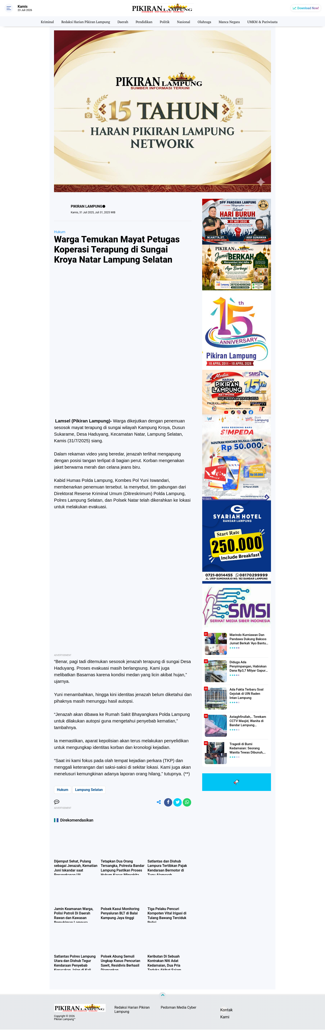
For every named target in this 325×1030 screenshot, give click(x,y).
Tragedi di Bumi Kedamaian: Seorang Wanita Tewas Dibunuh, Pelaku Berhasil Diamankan (249, 748)
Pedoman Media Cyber (178, 1008)
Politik (165, 21)
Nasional (184, 21)
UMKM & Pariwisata (266, 21)
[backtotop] (162, 996)
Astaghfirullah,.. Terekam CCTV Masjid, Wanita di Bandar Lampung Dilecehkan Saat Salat (247, 721)
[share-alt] (157, 802)
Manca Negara (232, 21)
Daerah (121, 21)
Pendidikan (143, 21)
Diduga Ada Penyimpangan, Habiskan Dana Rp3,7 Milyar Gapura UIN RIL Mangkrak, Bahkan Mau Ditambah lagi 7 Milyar (249, 666)
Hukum (59, 232)
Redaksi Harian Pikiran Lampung (83, 21)
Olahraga (206, 21)
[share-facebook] (166, 802)
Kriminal (43, 21)
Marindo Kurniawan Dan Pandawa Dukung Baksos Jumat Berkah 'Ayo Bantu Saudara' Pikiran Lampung (247, 639)
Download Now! (308, 8)
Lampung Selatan (89, 790)
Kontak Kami (223, 1011)
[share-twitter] (176, 802)
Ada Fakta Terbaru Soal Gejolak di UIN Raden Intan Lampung (248, 693)
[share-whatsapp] (186, 802)
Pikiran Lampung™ (64, 1019)
